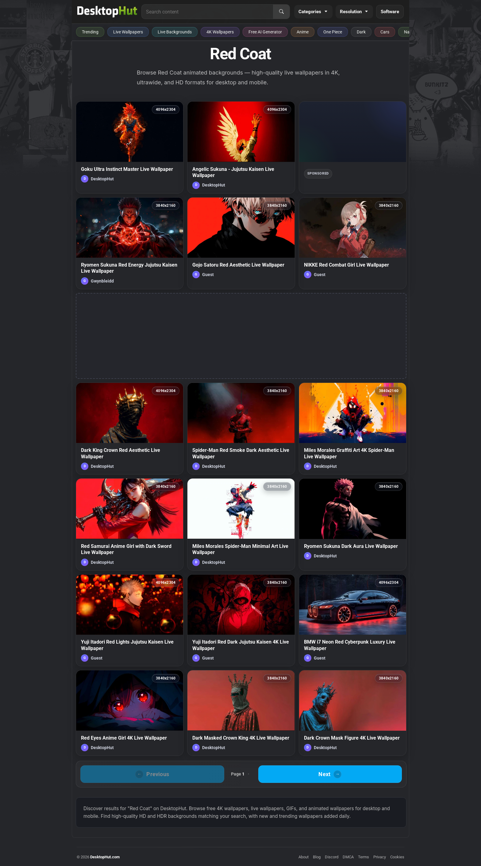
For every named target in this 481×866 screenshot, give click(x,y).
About (303, 857)
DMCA (348, 857)
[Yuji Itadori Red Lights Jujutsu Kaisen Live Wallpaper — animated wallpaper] (129, 620)
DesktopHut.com (105, 857)
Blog (317, 857)
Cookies (397, 857)
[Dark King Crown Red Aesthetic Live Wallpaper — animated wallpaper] (129, 428)
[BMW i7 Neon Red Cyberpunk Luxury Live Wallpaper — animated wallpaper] (352, 620)
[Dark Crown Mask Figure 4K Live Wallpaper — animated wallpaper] (352, 713)
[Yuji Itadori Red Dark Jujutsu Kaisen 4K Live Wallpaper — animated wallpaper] (240, 620)
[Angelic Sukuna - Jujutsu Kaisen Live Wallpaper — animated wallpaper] (240, 147)
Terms (363, 857)
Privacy (379, 857)
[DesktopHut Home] (107, 11)
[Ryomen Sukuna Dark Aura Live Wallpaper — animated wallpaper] (352, 524)
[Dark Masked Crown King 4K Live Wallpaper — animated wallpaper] (240, 713)
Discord (331, 857)
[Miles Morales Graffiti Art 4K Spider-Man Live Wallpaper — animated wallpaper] (352, 428)
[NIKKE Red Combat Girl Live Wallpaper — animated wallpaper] (352, 243)
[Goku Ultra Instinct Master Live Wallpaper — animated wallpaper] (129, 147)
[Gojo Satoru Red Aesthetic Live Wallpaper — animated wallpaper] (240, 243)
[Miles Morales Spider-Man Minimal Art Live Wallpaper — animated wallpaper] (240, 524)
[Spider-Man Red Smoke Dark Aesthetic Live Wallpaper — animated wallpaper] (240, 428)
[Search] (281, 12)
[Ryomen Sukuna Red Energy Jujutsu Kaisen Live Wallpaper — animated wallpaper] (129, 243)
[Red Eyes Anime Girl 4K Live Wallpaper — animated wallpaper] (129, 713)
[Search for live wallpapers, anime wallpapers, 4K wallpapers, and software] (207, 12)
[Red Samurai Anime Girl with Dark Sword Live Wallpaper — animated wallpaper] (129, 524)
